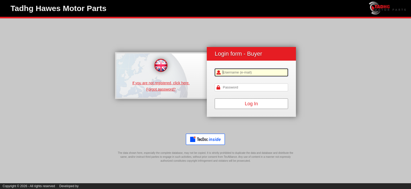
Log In (251, 103)
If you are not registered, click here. (161, 83)
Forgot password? (161, 89)
